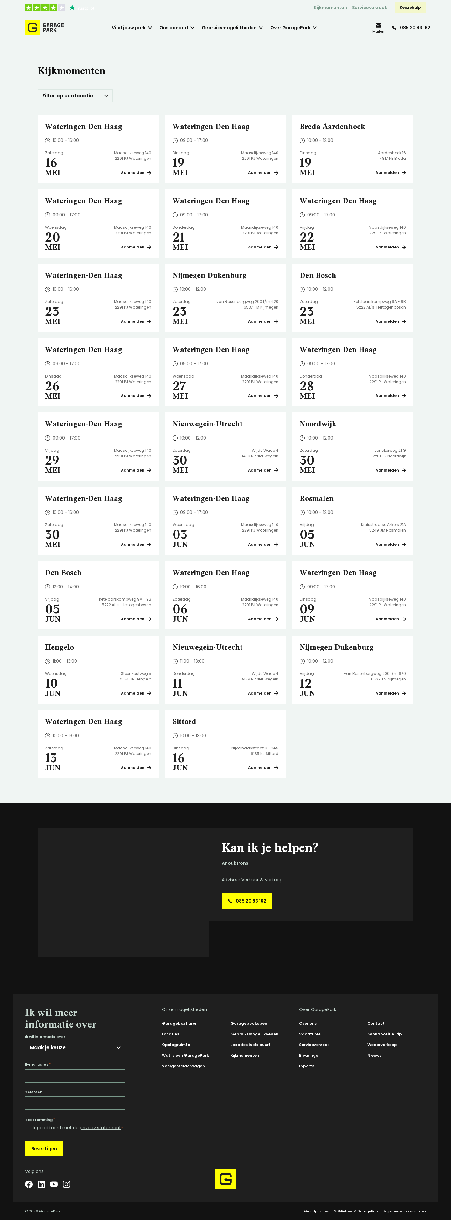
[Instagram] (66, 1184)
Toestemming (40, 1119)
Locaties (170, 1034)
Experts (306, 1066)
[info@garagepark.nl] (378, 27)
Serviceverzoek (369, 7)
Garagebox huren (180, 1023)
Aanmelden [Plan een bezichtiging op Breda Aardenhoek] (391, 172)
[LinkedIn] (41, 1184)
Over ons (308, 1023)
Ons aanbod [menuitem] (173, 27)
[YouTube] (54, 1184)
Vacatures (310, 1034)
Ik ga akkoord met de (78, 1128)
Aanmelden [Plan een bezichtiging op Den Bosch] (391, 321)
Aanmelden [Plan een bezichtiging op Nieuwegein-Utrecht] (263, 470)
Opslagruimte (176, 1044)
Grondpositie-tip (384, 1034)
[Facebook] (29, 1184)
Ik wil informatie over (45, 1037)
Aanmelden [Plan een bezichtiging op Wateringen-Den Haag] (136, 172)
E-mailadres (38, 1064)
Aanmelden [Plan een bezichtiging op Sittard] (263, 767)
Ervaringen (310, 1055)
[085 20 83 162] (411, 27)
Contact (376, 1023)
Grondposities (316, 1211)
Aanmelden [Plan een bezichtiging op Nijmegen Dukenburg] (263, 321)
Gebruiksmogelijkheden (254, 1034)
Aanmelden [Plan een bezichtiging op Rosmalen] (391, 544)
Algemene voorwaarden (405, 1211)
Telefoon (34, 1092)
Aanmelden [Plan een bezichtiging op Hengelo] (136, 693)
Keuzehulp (410, 7)
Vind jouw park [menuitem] (129, 27)
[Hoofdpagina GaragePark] (44, 27)
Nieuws (374, 1055)
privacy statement (100, 1127)
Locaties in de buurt (251, 1044)
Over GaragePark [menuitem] (290, 27)
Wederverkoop (382, 1044)
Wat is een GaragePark (185, 1055)
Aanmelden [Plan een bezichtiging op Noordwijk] (391, 470)
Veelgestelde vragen (183, 1066)
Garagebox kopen (249, 1023)
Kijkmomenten (330, 7)
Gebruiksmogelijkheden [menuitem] (229, 27)
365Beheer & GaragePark (356, 1211)
